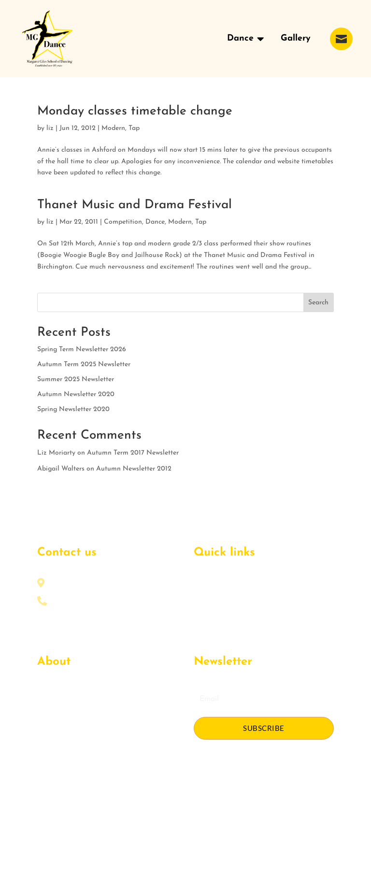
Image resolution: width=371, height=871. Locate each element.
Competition (123, 222)
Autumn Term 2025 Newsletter (83, 364)
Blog (201, 632)
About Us (51, 695)
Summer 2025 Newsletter (75, 379)
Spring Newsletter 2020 (73, 409)
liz (50, 128)
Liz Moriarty (56, 453)
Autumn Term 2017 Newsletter (133, 453)
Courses (206, 601)
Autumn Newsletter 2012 (133, 468)
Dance (155, 222)
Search (318, 302)
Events (47, 710)
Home (203, 586)
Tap (134, 128)
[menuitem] (245, 39)
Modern (113, 128)
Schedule (208, 617)
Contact (49, 741)
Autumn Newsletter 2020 (75, 394)
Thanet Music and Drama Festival (134, 205)
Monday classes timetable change (134, 111)
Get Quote (54, 726)
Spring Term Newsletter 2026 (81, 349)
